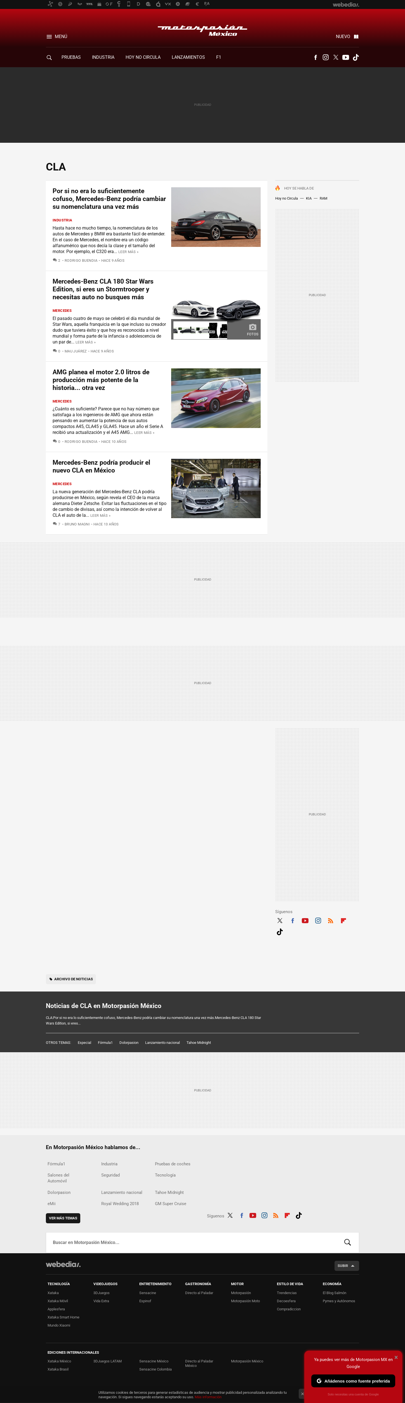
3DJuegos (101, 1293)
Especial (84, 1042)
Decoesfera (286, 1301)
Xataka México (59, 1361)
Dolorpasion (128, 1042)
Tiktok (355, 57)
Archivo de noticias (73, 979)
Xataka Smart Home (63, 1317)
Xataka (53, 1293)
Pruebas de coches (172, 1163)
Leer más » (128, 252)
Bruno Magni (77, 524)
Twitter (335, 57)
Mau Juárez (76, 351)
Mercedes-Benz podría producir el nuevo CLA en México (101, 466)
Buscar (348, 1243)
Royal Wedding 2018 (120, 1203)
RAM (323, 198)
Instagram (325, 57)
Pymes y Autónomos (339, 1301)
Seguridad (110, 1175)
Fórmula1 (105, 1042)
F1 (218, 57)
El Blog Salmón (334, 1293)
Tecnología (165, 1175)
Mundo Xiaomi (59, 1325)
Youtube (345, 57)
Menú (61, 36)
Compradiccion (289, 1309)
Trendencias (287, 1293)
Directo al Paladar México (199, 1363)
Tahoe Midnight (199, 1042)
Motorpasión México (202, 28)
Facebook (315, 57)
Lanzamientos (188, 57)
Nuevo (343, 36)
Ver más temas (63, 1218)
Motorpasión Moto (245, 1301)
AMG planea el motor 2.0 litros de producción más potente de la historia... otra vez (101, 380)
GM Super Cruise (170, 1203)
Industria (103, 57)
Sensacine (147, 1293)
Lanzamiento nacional (162, 1042)
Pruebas (71, 57)
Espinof (145, 1301)
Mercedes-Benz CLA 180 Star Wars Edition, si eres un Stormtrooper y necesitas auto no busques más (103, 289)
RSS (330, 919)
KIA (309, 198)
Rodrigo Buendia (81, 260)
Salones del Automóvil (58, 1178)
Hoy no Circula (286, 198)
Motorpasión (241, 1293)
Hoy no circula (143, 57)
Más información (208, 1397)
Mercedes (62, 310)
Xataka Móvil (58, 1301)
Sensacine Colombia (155, 1369)
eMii (52, 1203)
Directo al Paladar (199, 1293)
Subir (343, 1266)
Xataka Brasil (58, 1369)
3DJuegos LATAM (107, 1361)
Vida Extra (101, 1301)
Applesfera (56, 1309)
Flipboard (343, 919)
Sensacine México (153, 1361)
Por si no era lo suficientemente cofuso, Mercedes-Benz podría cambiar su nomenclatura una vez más (109, 199)
